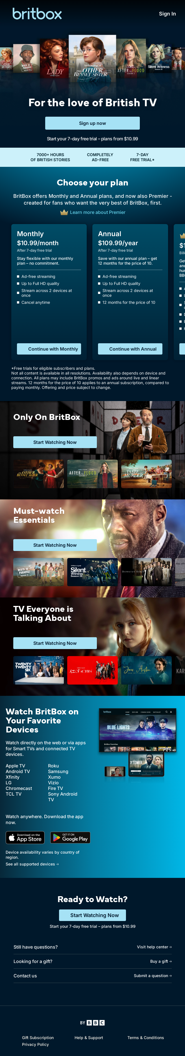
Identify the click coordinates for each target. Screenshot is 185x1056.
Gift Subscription (38, 1037)
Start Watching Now (94, 915)
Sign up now (92, 123)
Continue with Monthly (53, 349)
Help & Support (89, 1037)
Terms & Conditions (145, 1037)
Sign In (167, 14)
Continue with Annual (132, 349)
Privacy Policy (35, 1044)
